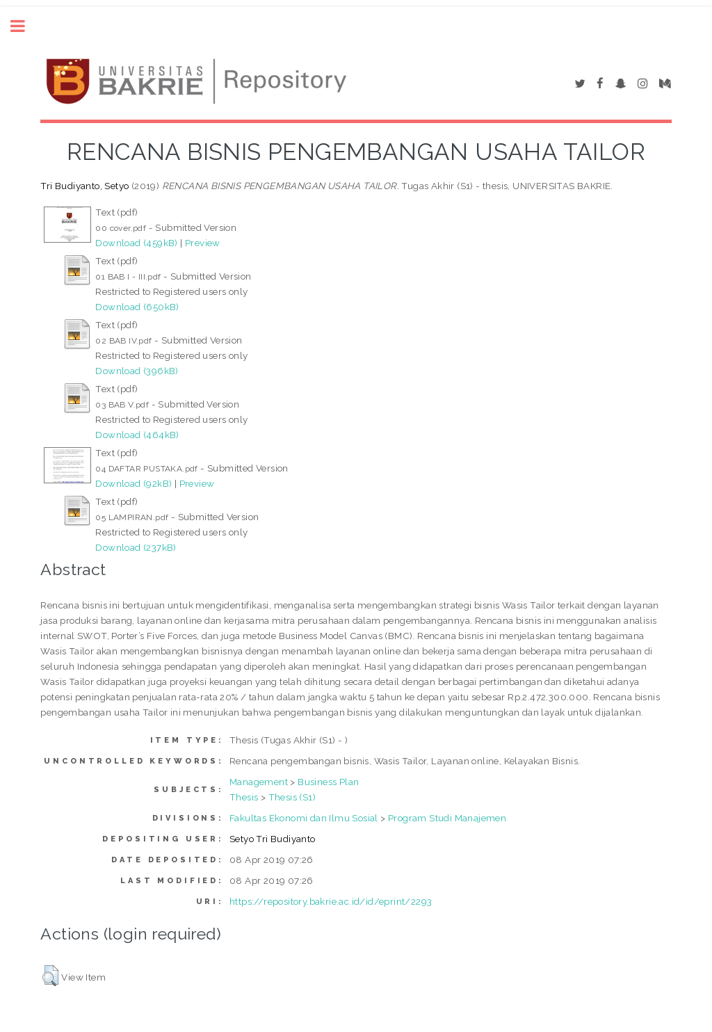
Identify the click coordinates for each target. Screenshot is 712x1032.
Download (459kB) (136, 242)
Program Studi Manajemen (447, 817)
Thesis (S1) (292, 797)
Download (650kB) (137, 306)
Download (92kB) (133, 483)
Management (258, 781)
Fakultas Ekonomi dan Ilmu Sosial (303, 817)
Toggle (25, 26)
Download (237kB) (135, 547)
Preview (202, 242)
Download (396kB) (136, 370)
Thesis (243, 797)
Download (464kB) (137, 434)
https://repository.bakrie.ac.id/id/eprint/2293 (330, 901)
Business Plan (328, 781)
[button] (50, 975)
